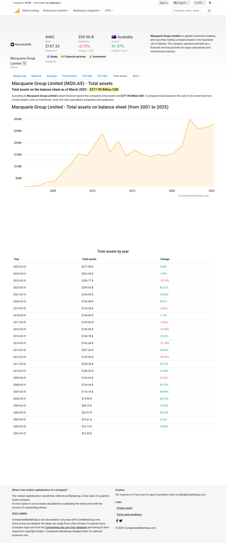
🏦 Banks (52, 56)
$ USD (198, 2)
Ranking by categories (86, 10)
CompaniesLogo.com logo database (66, 527)
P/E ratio (87, 76)
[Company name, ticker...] (191, 11)
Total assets (120, 76)
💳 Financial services (73, 56)
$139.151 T (55, 3)
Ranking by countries (55, 10)
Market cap (19, 76)
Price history (69, 76)
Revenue (36, 76)
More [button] (136, 76)
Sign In (164, 2)
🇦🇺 (121, 37)
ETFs (108, 10)
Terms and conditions (129, 514)
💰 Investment (97, 56)
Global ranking (30, 10)
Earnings (52, 76)
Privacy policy (125, 508)
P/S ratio (103, 76)
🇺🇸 (180, 2)
